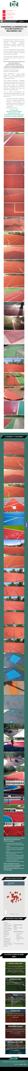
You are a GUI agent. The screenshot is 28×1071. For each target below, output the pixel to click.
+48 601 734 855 (9, 10)
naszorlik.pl (15, 71)
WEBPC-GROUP (23, 1064)
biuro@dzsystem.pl (10, 14)
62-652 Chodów (9, 17)
